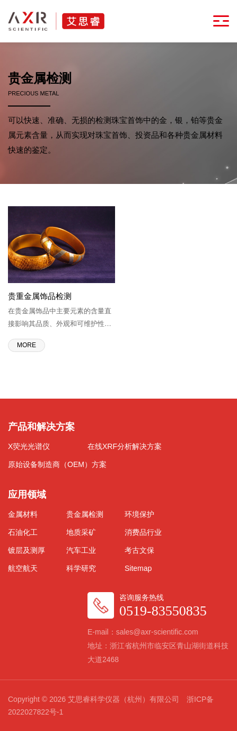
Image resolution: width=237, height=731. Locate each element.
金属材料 (23, 514)
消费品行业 (143, 532)
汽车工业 (81, 550)
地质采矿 (81, 532)
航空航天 (23, 568)
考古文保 (139, 550)
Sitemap (138, 568)
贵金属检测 (84, 514)
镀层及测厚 (26, 550)
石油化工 (23, 532)
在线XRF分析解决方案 (124, 446)
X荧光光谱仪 (29, 446)
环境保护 (139, 514)
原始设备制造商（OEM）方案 (57, 464)
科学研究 (81, 568)
